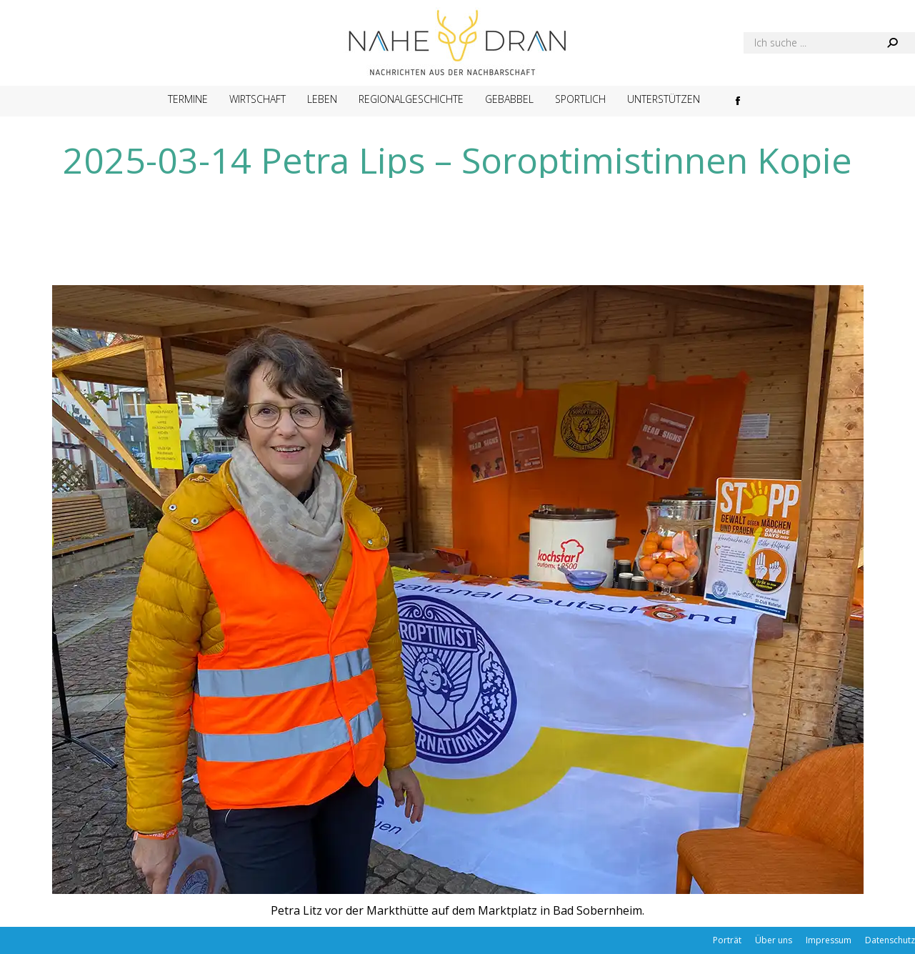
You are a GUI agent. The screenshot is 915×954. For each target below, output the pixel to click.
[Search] (829, 43)
